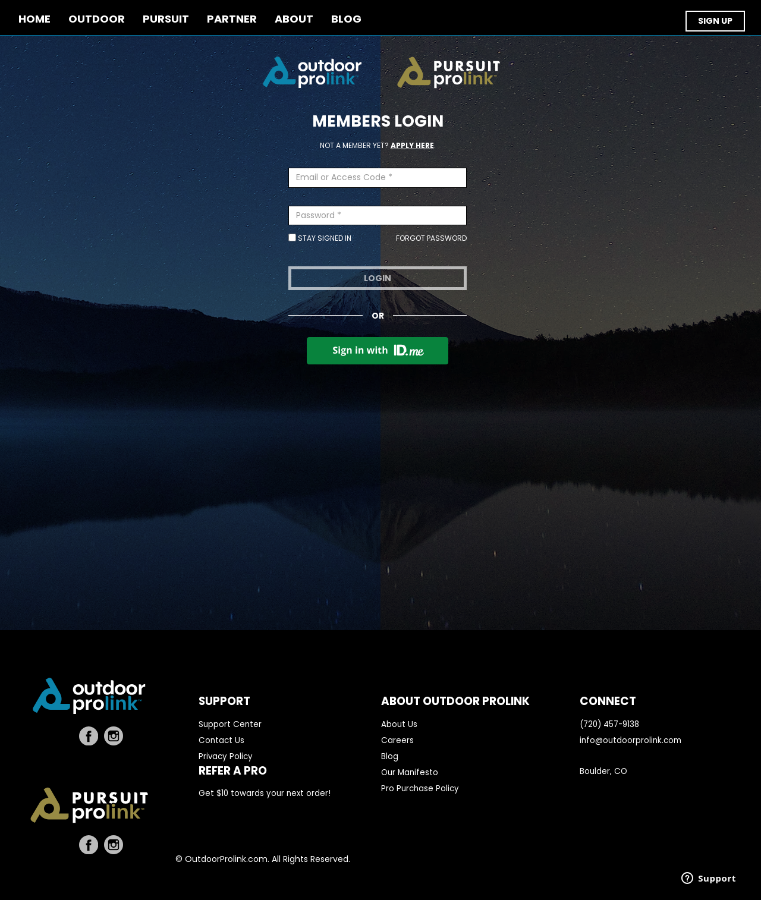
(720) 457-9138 (609, 724)
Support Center (230, 724)
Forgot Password (431, 238)
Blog (389, 756)
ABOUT (294, 19)
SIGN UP (715, 21)
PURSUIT (166, 19)
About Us (399, 724)
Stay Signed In (319, 238)
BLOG (346, 19)
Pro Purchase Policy (420, 788)
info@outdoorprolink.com (630, 740)
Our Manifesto (409, 772)
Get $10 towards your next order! (265, 793)
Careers (397, 740)
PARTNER (232, 19)
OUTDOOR (96, 19)
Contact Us (221, 740)
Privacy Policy (226, 756)
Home (34, 19)
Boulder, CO (603, 771)
